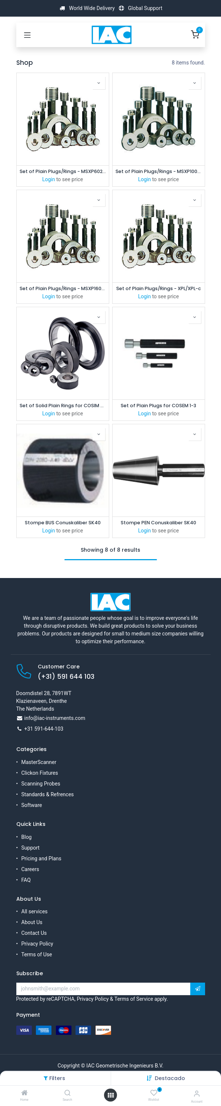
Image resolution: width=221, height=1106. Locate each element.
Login (48, 179)
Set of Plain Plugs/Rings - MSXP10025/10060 (158, 171)
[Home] (24, 1093)
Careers (30, 869)
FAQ (26, 880)
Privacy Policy (37, 944)
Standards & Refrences (47, 794)
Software (31, 805)
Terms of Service (133, 999)
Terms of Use (36, 954)
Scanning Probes (40, 784)
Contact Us (34, 933)
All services (34, 911)
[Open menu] (111, 1095)
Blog (26, 837)
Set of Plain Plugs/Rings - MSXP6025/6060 (63, 171)
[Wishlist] (153, 1093)
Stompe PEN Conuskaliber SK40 (158, 522)
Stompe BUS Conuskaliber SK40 (63, 522)
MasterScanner (39, 762)
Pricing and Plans (41, 858)
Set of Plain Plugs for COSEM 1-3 (158, 405)
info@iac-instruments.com (55, 718)
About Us (32, 922)
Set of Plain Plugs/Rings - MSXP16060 (63, 288)
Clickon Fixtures (39, 773)
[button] (170, 1078)
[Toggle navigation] (27, 35)
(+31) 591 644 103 (66, 676)
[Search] (67, 1093)
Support (30, 848)
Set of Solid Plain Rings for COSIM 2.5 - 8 (63, 405)
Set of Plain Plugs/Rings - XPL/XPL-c (158, 288)
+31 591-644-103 (44, 729)
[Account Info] (196, 1093)
